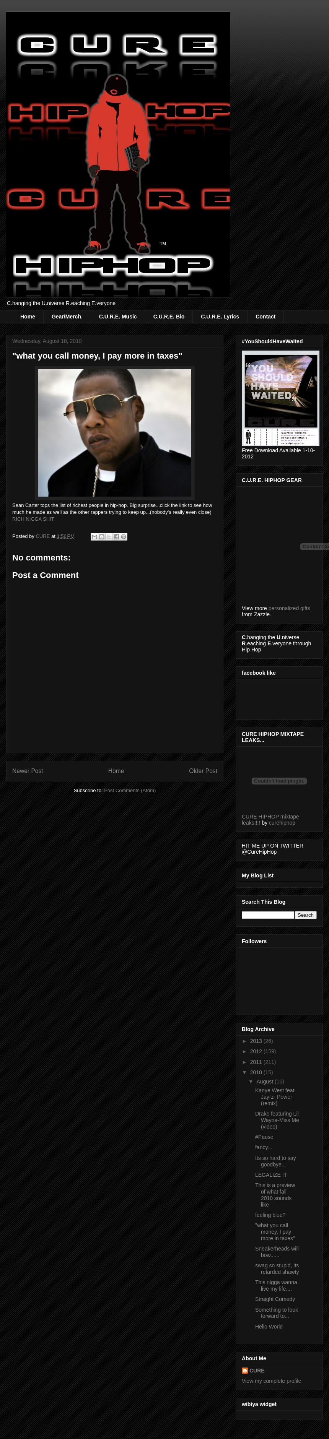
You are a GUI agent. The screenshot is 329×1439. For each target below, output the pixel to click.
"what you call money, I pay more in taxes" (275, 1231)
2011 (257, 1062)
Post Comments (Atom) (130, 790)
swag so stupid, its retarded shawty (277, 1268)
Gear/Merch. (67, 316)
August (265, 1081)
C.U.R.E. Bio (169, 316)
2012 (257, 1051)
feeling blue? (270, 1215)
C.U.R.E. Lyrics (220, 316)
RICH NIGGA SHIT (33, 519)
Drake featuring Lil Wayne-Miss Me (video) (277, 1120)
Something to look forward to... (276, 1313)
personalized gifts (289, 608)
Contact (265, 316)
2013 (257, 1041)
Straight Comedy (275, 1299)
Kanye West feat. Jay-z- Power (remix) (275, 1096)
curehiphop (282, 823)
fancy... (263, 1147)
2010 (257, 1072)
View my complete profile (271, 1381)
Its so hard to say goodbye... (275, 1161)
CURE (257, 1371)
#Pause (264, 1137)
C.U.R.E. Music (118, 316)
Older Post (203, 771)
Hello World (269, 1327)
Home (27, 316)
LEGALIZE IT (271, 1175)
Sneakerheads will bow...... (277, 1252)
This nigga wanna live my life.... (276, 1285)
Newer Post (27, 771)
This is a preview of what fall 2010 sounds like (275, 1194)
